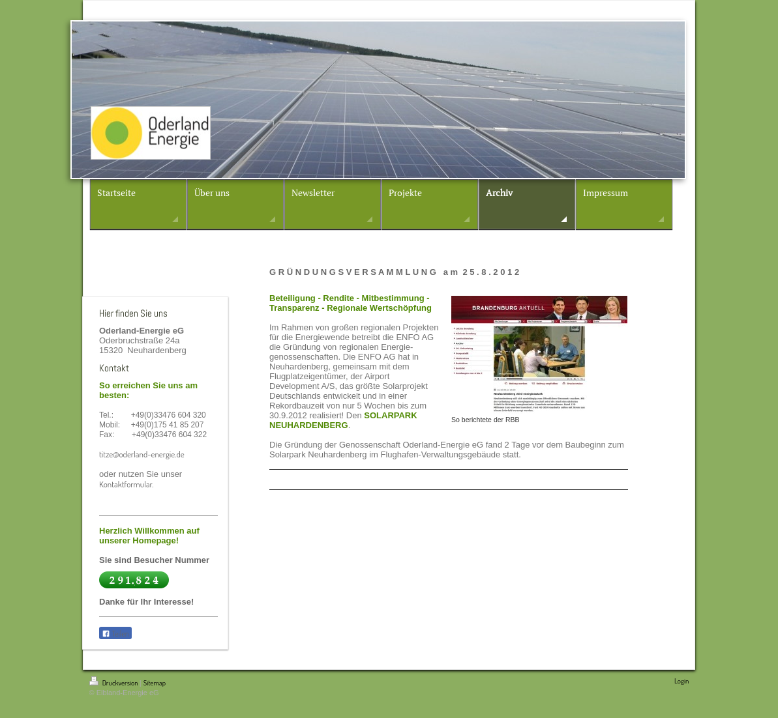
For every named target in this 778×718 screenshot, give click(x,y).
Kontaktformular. (126, 484)
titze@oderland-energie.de (142, 454)
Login (681, 680)
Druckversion (114, 682)
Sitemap (154, 682)
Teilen (115, 634)
